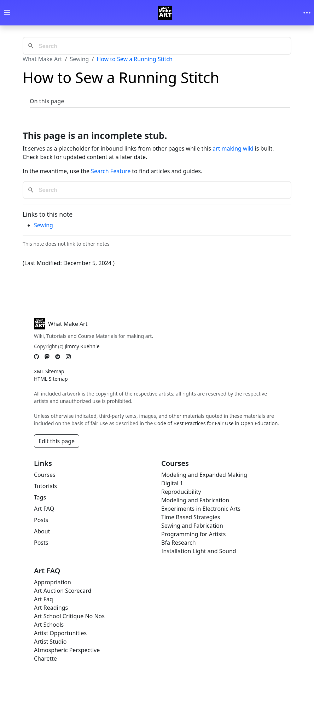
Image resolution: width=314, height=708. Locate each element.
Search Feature (110, 171)
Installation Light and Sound (198, 551)
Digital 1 (172, 483)
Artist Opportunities (60, 633)
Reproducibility (181, 492)
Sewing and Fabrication (192, 525)
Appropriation (52, 582)
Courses (45, 475)
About (42, 531)
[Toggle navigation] (307, 13)
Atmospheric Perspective (67, 650)
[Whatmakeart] (165, 12)
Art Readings (51, 608)
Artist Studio (50, 641)
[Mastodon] (47, 356)
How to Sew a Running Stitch (135, 59)
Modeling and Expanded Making (204, 475)
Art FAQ (44, 509)
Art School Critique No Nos (69, 616)
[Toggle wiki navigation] (7, 13)
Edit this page (57, 441)
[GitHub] (36, 356)
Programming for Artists (193, 534)
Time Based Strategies (190, 517)
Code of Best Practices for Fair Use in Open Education (216, 423)
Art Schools (49, 624)
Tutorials (45, 486)
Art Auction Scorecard (62, 591)
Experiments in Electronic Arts (200, 509)
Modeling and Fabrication (195, 500)
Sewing (79, 59)
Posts (41, 520)
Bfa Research (178, 542)
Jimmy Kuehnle (82, 346)
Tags (40, 497)
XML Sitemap (49, 371)
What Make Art (42, 59)
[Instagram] (68, 356)
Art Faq (43, 599)
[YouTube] (57, 356)
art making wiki (233, 148)
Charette (45, 658)
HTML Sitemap (51, 378)
